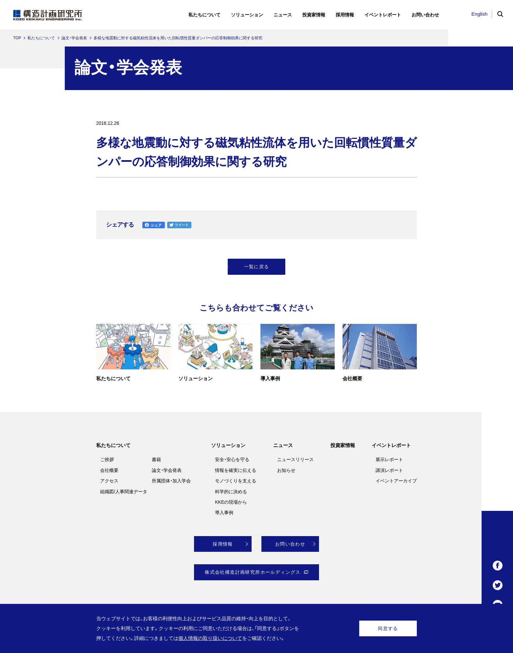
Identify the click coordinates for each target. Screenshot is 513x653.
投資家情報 (342, 445)
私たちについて (41, 38)
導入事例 (224, 512)
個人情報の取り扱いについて (210, 638)
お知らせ (286, 470)
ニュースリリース (295, 459)
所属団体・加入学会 (171, 480)
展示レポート (389, 459)
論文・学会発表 (74, 38)
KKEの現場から (231, 502)
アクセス (109, 480)
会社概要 (109, 470)
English (479, 14)
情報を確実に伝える (235, 470)
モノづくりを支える (235, 480)
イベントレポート (391, 445)
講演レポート (389, 470)
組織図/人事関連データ (123, 491)
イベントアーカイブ (396, 480)
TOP (17, 38)
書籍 (156, 459)
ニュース (283, 445)
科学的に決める (231, 491)
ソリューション (228, 445)
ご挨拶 (107, 459)
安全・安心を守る (232, 459)
